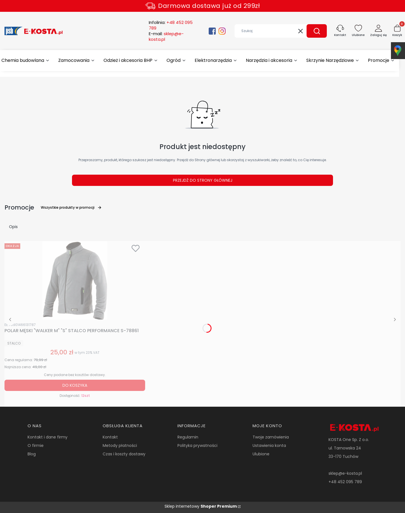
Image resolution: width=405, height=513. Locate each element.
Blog (32, 454)
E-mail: (166, 36)
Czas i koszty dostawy (124, 454)
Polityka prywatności (197, 445)
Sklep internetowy (201, 506)
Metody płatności (120, 445)
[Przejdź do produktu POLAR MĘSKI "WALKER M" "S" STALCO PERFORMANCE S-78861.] (74, 280)
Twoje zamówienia (271, 437)
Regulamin (187, 437)
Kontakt (110, 437)
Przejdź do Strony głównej (202, 180)
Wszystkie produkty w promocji (71, 207)
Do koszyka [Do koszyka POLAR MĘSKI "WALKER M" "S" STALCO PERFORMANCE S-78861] (74, 385)
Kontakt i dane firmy (48, 437)
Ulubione (261, 454)
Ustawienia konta (269, 445)
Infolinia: (171, 25)
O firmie (36, 445)
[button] (317, 31)
